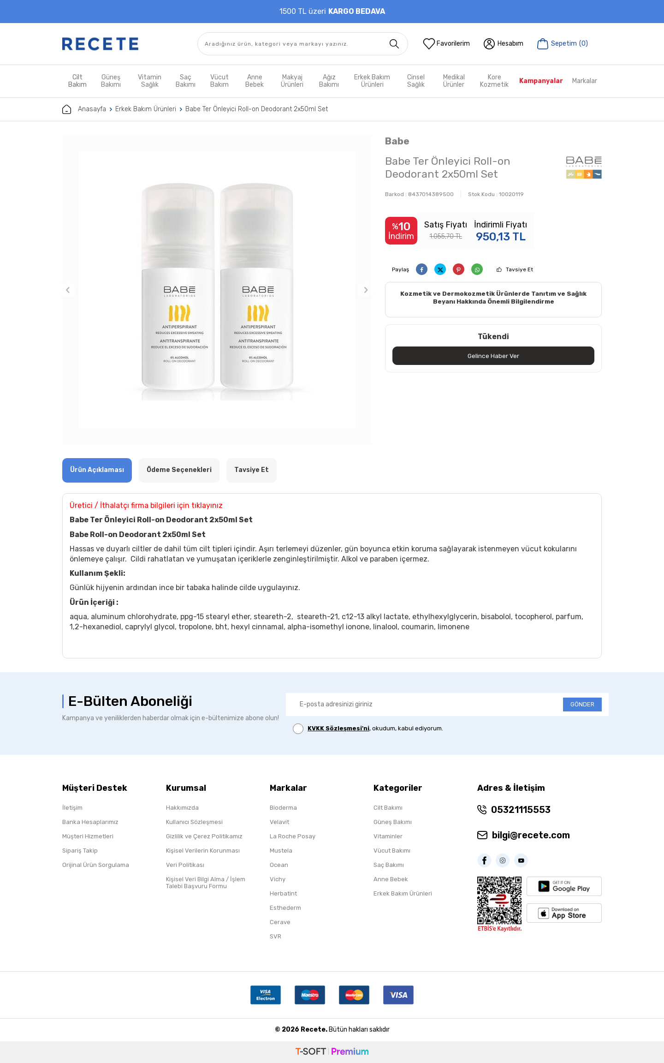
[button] (68, 290)
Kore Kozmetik (494, 81)
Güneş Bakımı (111, 81)
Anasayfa (84, 109)
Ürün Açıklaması (97, 470)
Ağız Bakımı (329, 81)
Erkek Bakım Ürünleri (372, 81)
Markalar (584, 81)
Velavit (279, 821)
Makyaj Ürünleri (292, 81)
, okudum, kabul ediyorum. (368, 728)
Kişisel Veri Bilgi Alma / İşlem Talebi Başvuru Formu (205, 883)
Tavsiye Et (519, 269)
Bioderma (283, 807)
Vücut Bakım (219, 81)
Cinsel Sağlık (416, 81)
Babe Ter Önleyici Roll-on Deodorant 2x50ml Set (256, 109)
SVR (275, 936)
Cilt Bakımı (388, 807)
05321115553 (521, 809)
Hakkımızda (182, 807)
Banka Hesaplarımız (90, 821)
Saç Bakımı (186, 81)
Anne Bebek (254, 81)
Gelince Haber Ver (494, 356)
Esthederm (285, 907)
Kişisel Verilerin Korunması (203, 850)
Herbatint (283, 893)
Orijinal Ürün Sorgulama (95, 864)
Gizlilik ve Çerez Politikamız (204, 836)
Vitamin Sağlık (149, 81)
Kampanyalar (541, 81)
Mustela (281, 850)
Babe (397, 141)
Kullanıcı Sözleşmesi (194, 821)
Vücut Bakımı (392, 850)
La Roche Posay (292, 836)
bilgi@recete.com (531, 835)
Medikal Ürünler (454, 81)
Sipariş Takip (80, 850)
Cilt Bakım (77, 81)
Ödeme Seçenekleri (179, 470)
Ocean (279, 864)
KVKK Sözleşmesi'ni (338, 728)
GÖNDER (582, 704)
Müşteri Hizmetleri (87, 836)
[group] (216, 289)
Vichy (277, 879)
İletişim (72, 807)
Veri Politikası (185, 864)
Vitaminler (388, 836)
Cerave (280, 922)
